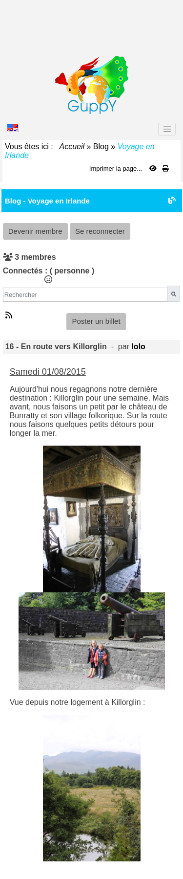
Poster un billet (96, 321)
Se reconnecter (100, 231)
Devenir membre (35, 231)
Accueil (72, 146)
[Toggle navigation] (167, 129)
